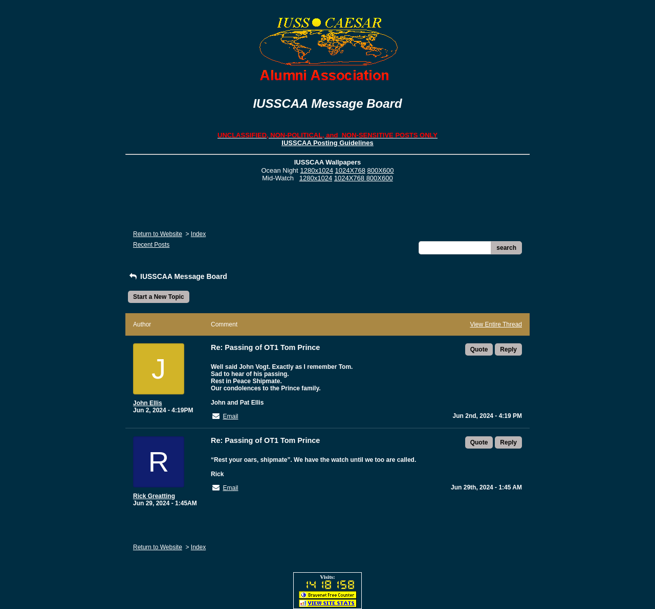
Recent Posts (151, 244)
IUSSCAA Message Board (177, 276)
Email (230, 416)
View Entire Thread (496, 324)
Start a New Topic (158, 296)
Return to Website (157, 234)
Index (198, 234)
